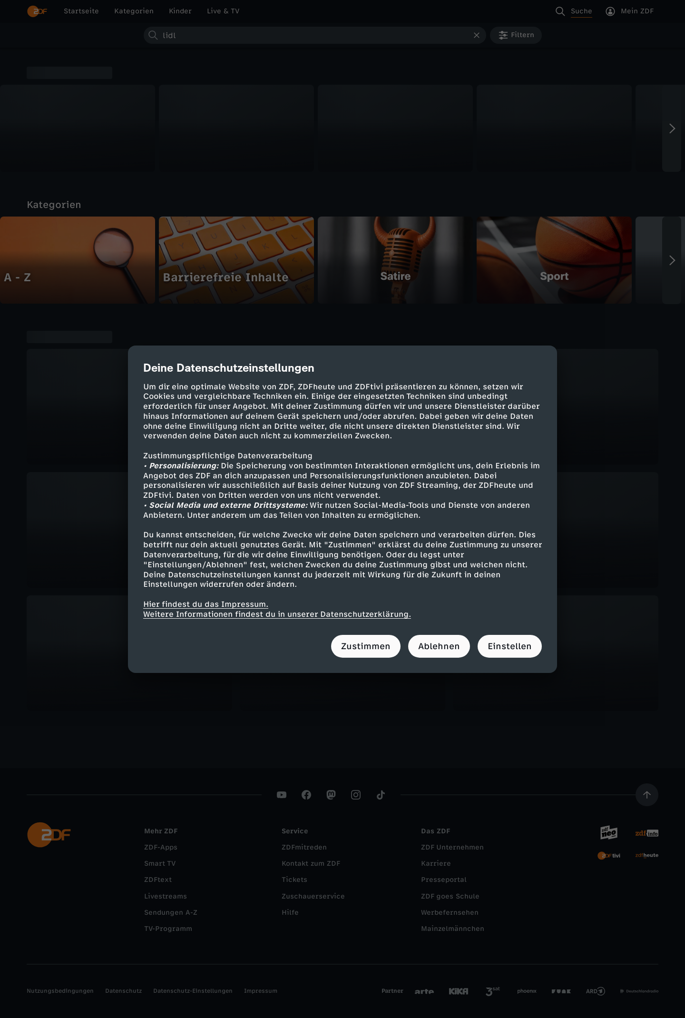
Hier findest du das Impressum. (205, 604)
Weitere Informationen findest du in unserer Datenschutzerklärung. (277, 614)
